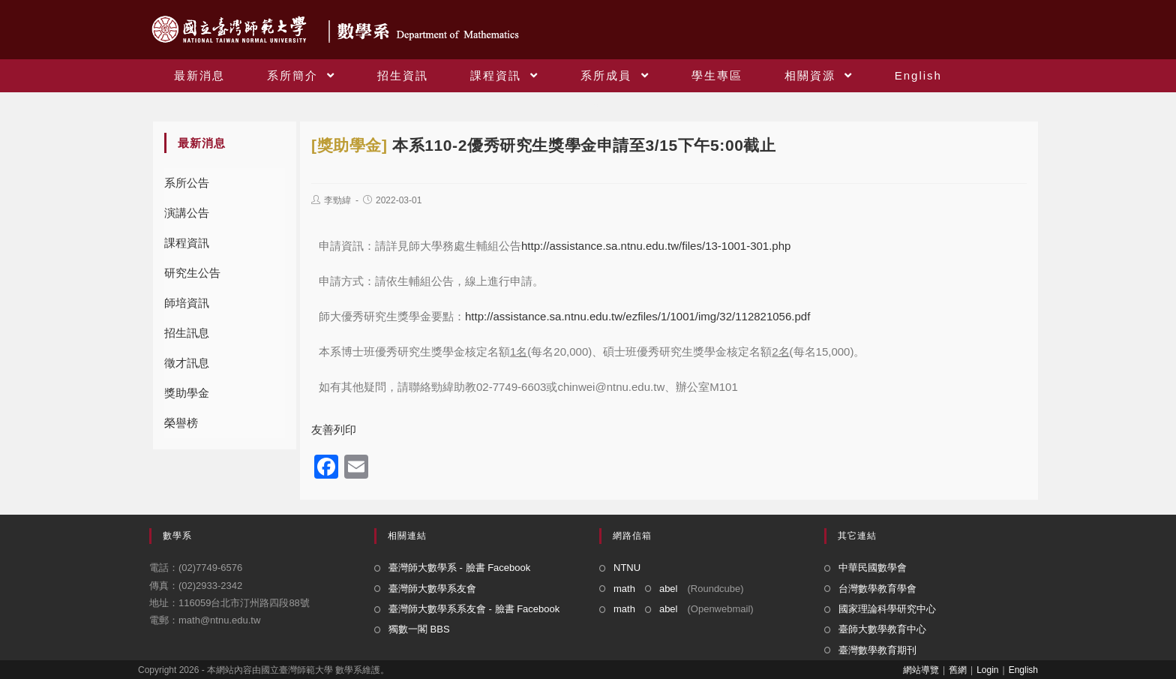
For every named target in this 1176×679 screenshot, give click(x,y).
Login (987, 670)
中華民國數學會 (872, 567)
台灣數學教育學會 (877, 588)
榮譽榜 (181, 422)
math (624, 588)
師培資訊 (186, 302)
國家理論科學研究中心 (887, 608)
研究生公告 (192, 272)
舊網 (958, 670)
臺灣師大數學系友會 (432, 588)
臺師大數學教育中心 (882, 629)
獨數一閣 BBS (419, 629)
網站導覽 (921, 670)
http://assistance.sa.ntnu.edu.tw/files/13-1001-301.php (655, 245)
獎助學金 (186, 392)
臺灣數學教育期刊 (877, 650)
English (1023, 670)
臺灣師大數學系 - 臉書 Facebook (459, 567)
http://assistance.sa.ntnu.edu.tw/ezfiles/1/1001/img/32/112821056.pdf (637, 316)
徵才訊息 (186, 362)
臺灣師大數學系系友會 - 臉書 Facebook (474, 608)
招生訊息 (186, 332)
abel (668, 588)
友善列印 (333, 429)
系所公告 (186, 182)
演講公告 (186, 212)
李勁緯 (337, 200)
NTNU (627, 567)
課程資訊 (186, 242)
